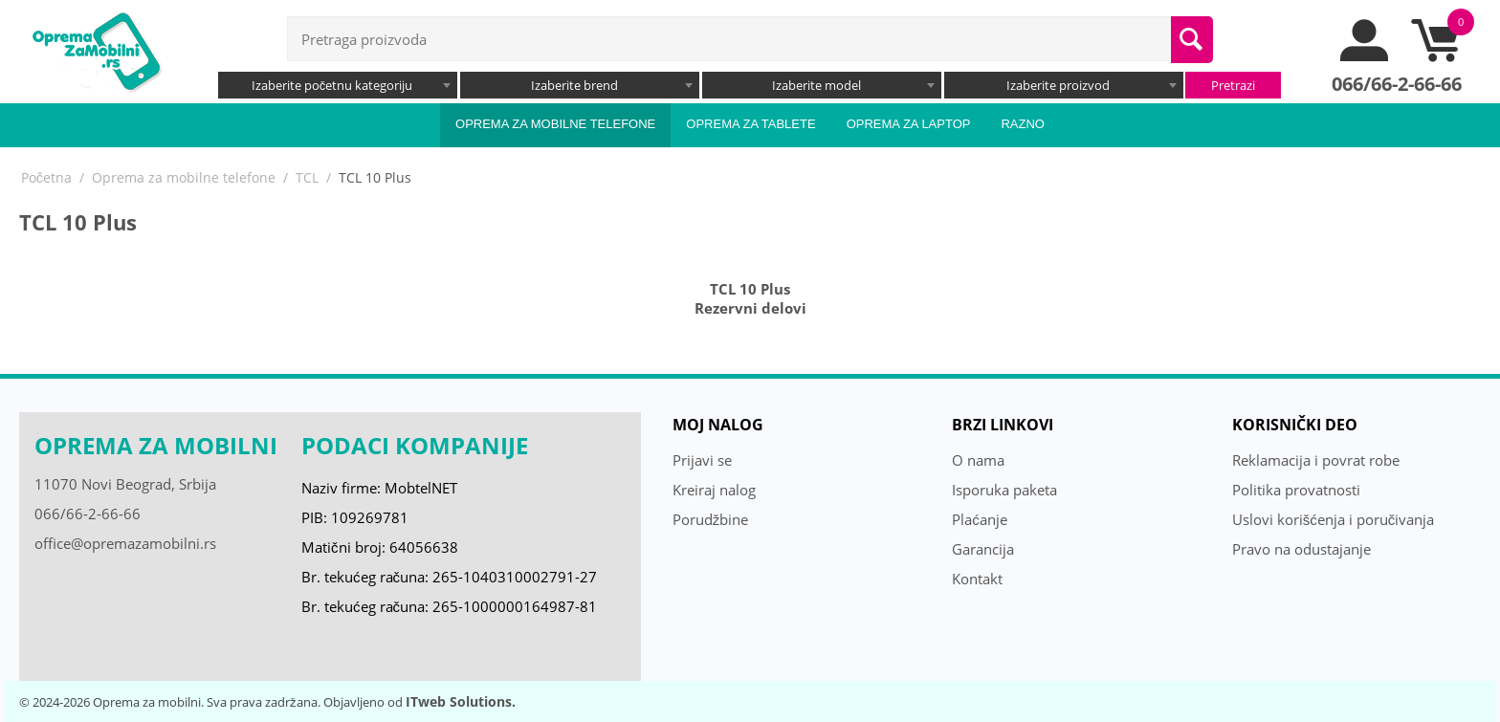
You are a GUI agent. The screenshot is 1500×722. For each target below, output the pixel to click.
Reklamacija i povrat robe (1316, 460)
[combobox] (337, 85)
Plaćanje (979, 519)
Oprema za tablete (750, 124)
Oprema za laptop (909, 124)
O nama (978, 460)
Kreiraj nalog (714, 489)
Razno (1023, 124)
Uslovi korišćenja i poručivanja (1333, 519)
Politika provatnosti (1296, 489)
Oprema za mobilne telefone (555, 124)
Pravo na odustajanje (1301, 548)
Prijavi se (702, 460)
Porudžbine (711, 519)
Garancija (983, 548)
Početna (46, 177)
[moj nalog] (1365, 56)
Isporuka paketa (1004, 489)
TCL (307, 177)
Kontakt (977, 578)
